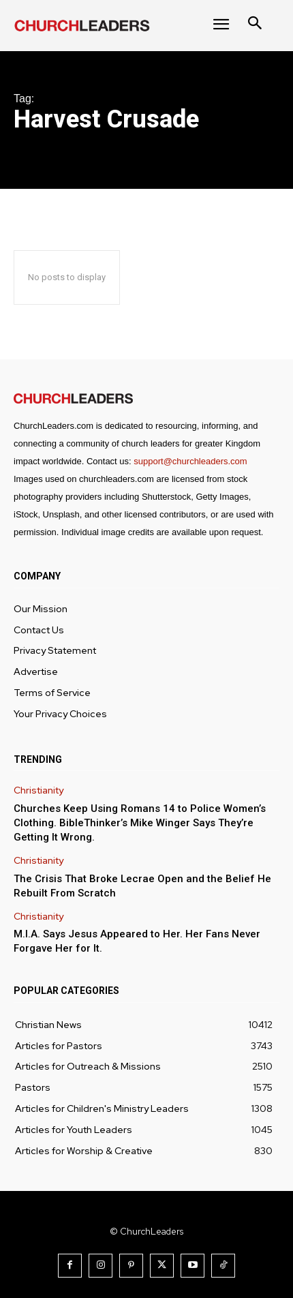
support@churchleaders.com (190, 461)
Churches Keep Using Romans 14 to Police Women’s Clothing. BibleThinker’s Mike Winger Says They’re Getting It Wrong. (140, 822)
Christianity (38, 790)
